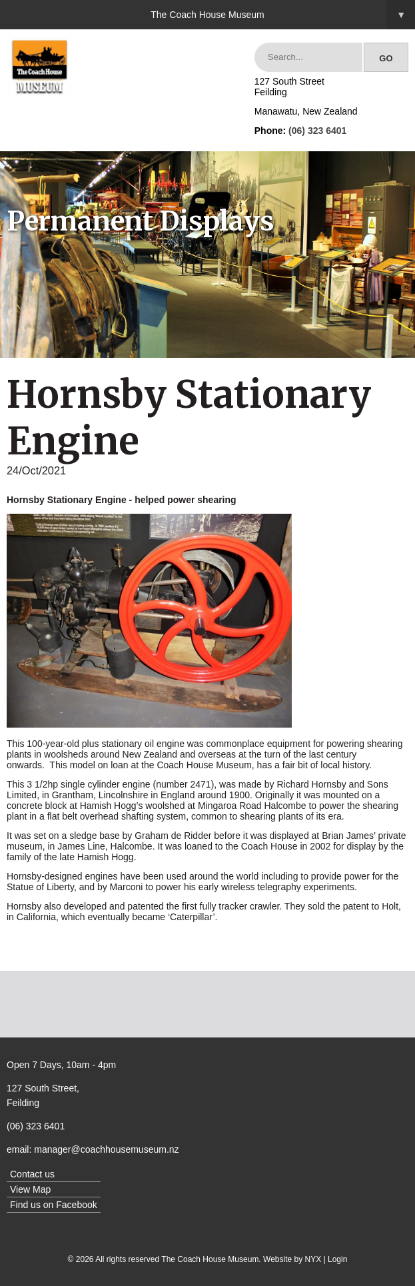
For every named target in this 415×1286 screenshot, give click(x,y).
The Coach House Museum (283, 14)
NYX (313, 1259)
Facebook (76, 1204)
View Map (30, 1189)
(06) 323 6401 (317, 130)
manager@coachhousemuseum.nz (106, 1149)
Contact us (32, 1174)
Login (337, 1259)
